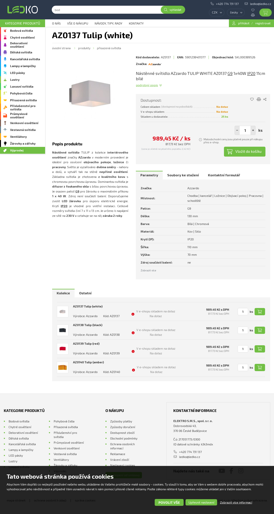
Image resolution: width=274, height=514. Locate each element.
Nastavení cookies (122, 465)
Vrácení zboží (119, 459)
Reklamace (117, 454)
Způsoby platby (121, 421)
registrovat (263, 23)
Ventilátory (18, 136)
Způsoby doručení (122, 427)
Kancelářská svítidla (25, 59)
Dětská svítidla (21, 52)
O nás (56, 23)
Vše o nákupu (77, 23)
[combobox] (216, 12)
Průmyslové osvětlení (19, 115)
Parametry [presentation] (149, 175)
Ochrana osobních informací (122, 446)
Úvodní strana (61, 48)
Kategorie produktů (22, 23)
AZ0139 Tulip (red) (86, 343)
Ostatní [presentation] (85, 293)
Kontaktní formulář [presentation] (224, 175)
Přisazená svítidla (23, 100)
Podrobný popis (147, 85)
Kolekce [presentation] (63, 293)
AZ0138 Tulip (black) (87, 325)
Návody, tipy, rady (108, 23)
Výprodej (17, 150)
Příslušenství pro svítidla (23, 107)
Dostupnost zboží (122, 432)
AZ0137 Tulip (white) (88, 306)
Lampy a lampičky (23, 66)
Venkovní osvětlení (24, 123)
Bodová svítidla (21, 30)
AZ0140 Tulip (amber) (88, 362)
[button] (253, 130)
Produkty (84, 48)
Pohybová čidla (21, 93)
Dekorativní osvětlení (19, 44)
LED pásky (17, 72)
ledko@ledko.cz (260, 4)
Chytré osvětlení (22, 37)
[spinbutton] (245, 130)
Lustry (15, 79)
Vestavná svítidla (23, 129)
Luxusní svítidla (21, 86)
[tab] (149, 175)
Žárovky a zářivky (23, 143)
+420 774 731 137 (227, 4)
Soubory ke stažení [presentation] (183, 175)
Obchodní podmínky (123, 438)
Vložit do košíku (248, 151)
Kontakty (136, 23)
